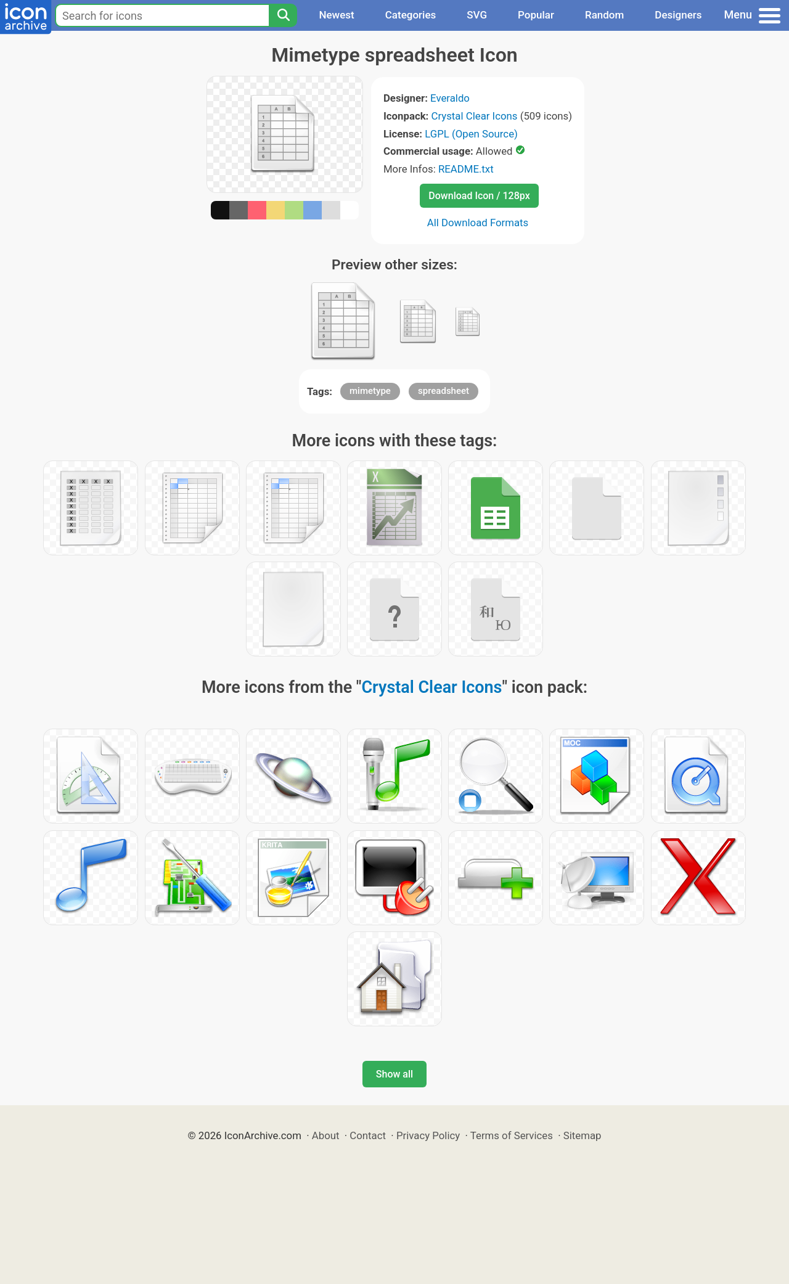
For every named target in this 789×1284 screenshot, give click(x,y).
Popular (536, 15)
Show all (394, 1074)
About (326, 1135)
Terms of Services (511, 1135)
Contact (368, 1135)
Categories (410, 15)
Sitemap (582, 1135)
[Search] (283, 15)
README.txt (466, 169)
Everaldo (450, 98)
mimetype (370, 390)
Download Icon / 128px (478, 196)
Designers (678, 15)
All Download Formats (478, 222)
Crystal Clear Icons (474, 116)
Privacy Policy (428, 1135)
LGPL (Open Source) (471, 134)
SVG (477, 15)
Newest (336, 15)
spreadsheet (443, 390)
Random (604, 15)
